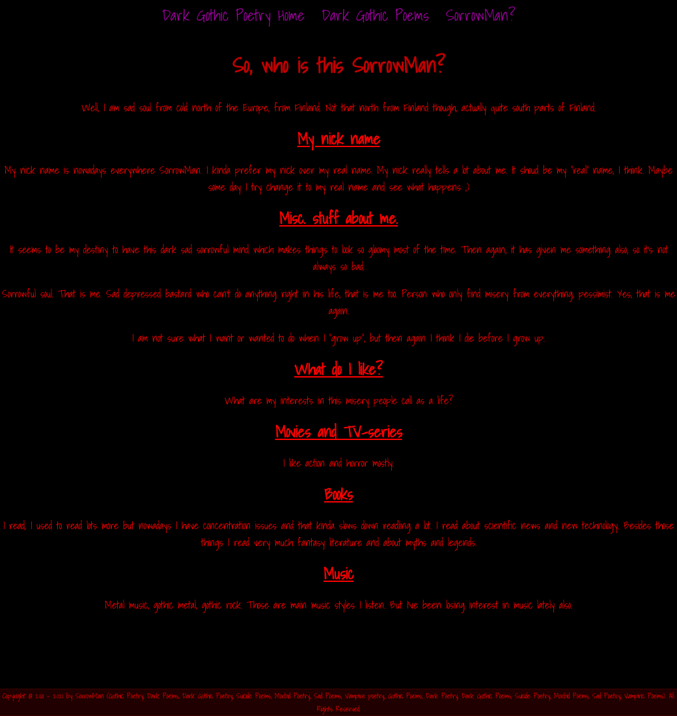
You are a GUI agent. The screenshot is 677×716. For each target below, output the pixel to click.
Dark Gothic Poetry (207, 696)
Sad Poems (327, 696)
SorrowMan (90, 696)
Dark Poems (162, 696)
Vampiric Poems (643, 696)
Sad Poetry (606, 696)
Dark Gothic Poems (375, 15)
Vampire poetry (364, 696)
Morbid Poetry (292, 696)
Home (233, 15)
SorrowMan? (481, 15)
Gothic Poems (405, 696)
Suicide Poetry (532, 696)
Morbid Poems (571, 696)
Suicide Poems (253, 696)
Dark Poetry (442, 696)
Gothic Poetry (126, 696)
